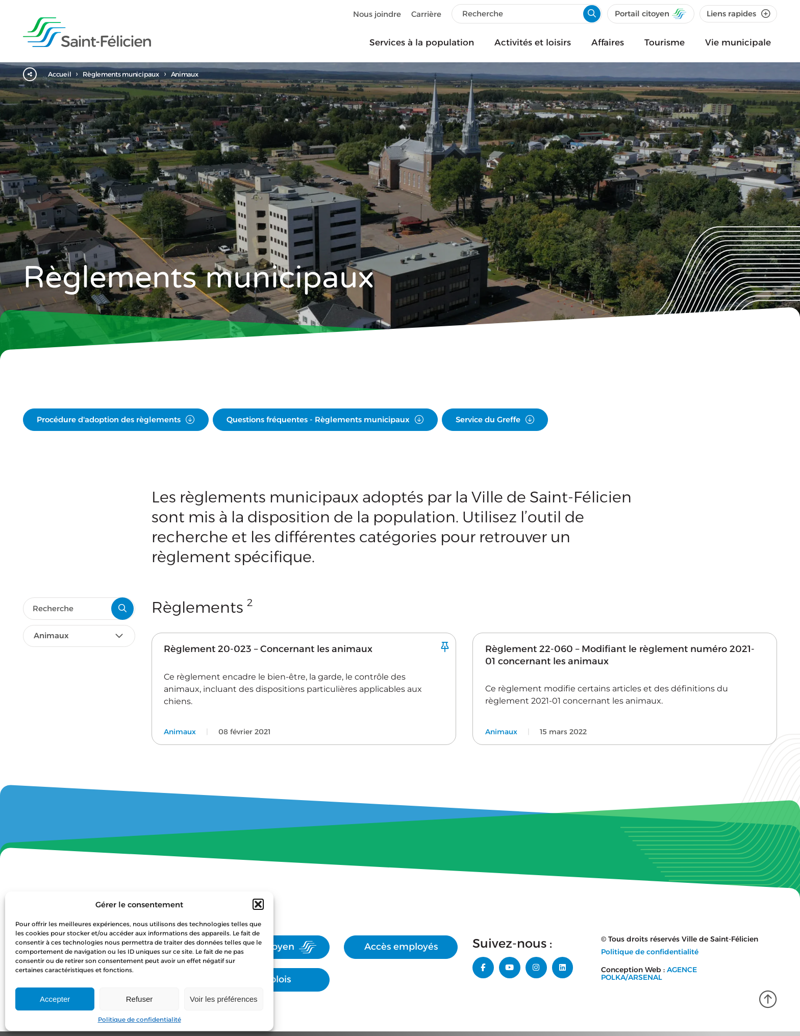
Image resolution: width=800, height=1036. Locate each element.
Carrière (425, 14)
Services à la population (421, 42)
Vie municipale (738, 42)
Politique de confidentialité (139, 1019)
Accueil (61, 74)
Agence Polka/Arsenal (649, 985)
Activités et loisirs (532, 42)
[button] (258, 904)
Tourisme (664, 42)
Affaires (607, 42)
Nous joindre (375, 14)
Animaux (198, 74)
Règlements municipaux (128, 74)
